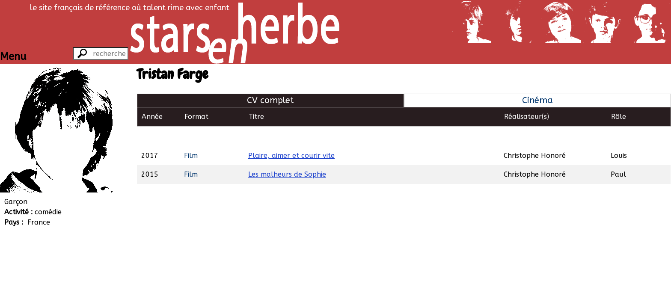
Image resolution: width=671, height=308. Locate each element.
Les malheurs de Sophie (287, 155)
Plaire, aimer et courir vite (291, 136)
